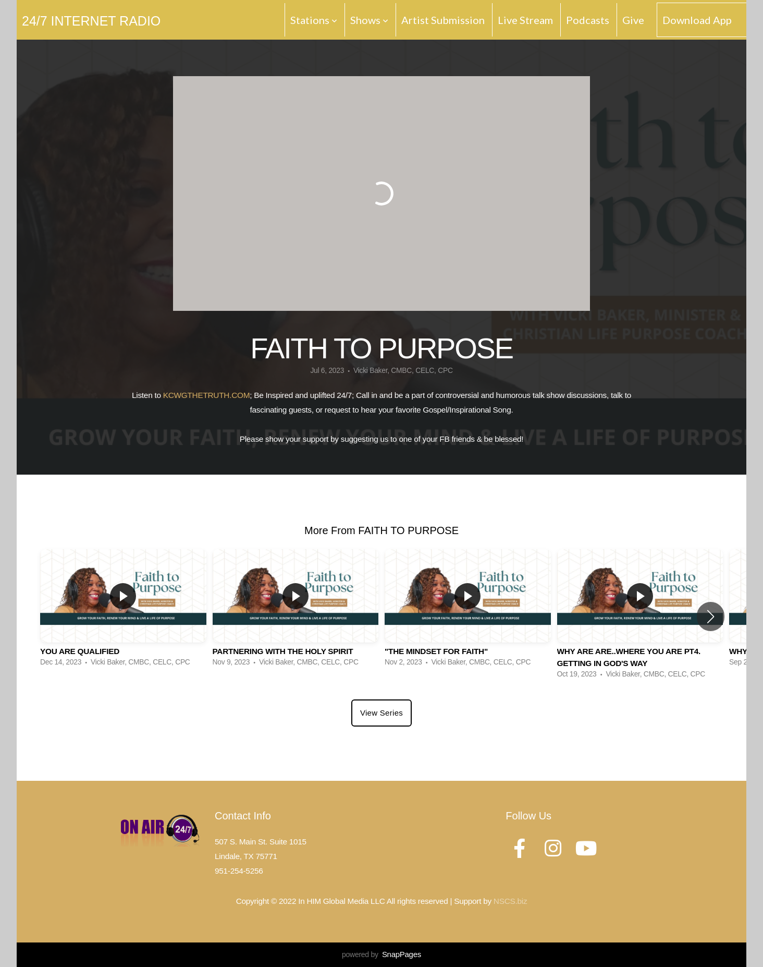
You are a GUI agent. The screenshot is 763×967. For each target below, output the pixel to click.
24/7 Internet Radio (91, 21)
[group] (123, 610)
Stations (313, 20)
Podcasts (587, 20)
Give (633, 20)
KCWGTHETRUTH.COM (206, 395)
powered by (381, 954)
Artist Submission (443, 20)
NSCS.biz (510, 901)
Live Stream (525, 20)
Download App (697, 20)
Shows (369, 20)
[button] (711, 616)
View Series (381, 712)
